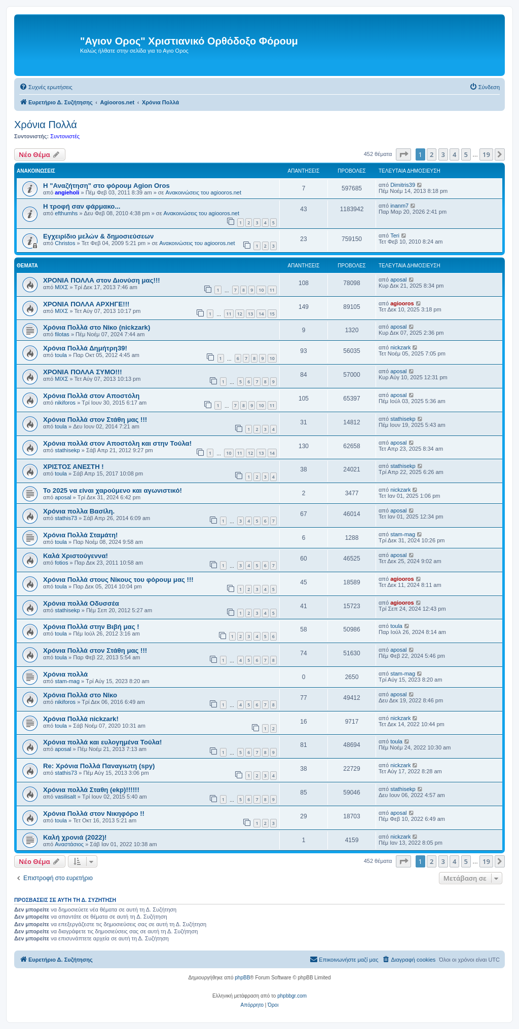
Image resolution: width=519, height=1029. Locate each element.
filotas (62, 334)
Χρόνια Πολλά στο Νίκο (80, 695)
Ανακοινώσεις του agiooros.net (203, 192)
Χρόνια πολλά (65, 674)
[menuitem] (45, 87)
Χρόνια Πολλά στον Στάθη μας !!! (95, 419)
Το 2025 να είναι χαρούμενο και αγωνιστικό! (112, 490)
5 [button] (466, 154)
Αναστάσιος (69, 844)
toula (61, 355)
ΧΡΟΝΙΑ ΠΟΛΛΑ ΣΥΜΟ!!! (82, 372)
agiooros (402, 303)
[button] (403, 154)
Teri (394, 235)
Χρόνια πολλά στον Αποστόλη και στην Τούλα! (117, 443)
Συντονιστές (65, 136)
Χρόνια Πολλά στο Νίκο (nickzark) (96, 327)
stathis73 (66, 518)
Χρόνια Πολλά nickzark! (81, 719)
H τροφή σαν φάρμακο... (81, 206)
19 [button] (486, 154)
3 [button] (443, 154)
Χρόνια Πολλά (45, 124)
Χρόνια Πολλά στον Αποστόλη (91, 396)
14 (261, 313)
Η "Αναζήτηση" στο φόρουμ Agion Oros (106, 185)
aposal (398, 279)
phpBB (242, 977)
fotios (61, 563)
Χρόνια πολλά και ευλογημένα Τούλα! (102, 742)
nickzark (400, 347)
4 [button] (454, 154)
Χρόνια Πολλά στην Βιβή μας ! (91, 626)
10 (261, 290)
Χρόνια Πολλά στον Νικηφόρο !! (93, 813)
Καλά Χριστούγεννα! (75, 556)
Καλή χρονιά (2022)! (74, 837)
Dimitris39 (402, 185)
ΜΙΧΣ (61, 287)
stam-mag (402, 534)
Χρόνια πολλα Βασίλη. (79, 511)
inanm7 (399, 206)
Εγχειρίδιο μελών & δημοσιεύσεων (98, 236)
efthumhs (66, 213)
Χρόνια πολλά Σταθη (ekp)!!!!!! (91, 790)
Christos (65, 243)
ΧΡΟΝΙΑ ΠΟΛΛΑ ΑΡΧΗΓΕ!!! (86, 304)
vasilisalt (65, 797)
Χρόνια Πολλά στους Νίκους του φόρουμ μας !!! (118, 579)
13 (250, 313)
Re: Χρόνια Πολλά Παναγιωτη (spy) (99, 766)
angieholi (67, 192)
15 (272, 313)
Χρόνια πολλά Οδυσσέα (81, 603)
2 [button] (431, 154)
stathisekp (403, 419)
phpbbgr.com (292, 996)
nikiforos (65, 403)
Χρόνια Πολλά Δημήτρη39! (85, 348)
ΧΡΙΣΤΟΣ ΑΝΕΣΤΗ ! (73, 466)
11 (272, 290)
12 (239, 313)
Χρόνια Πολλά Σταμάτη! (80, 535)
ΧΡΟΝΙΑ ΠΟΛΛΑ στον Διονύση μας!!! (101, 280)
